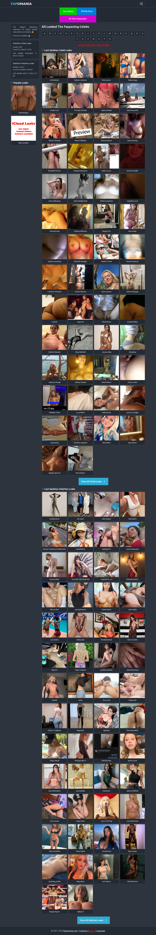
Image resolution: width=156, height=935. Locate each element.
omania (21, 4)
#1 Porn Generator (78, 19)
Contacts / (87, 931)
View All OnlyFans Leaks (93, 920)
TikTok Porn (86, 11)
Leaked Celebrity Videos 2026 (93, 45)
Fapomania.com (70, 931)
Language (100, 931)
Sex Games (68, 11)
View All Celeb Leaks (93, 481)
